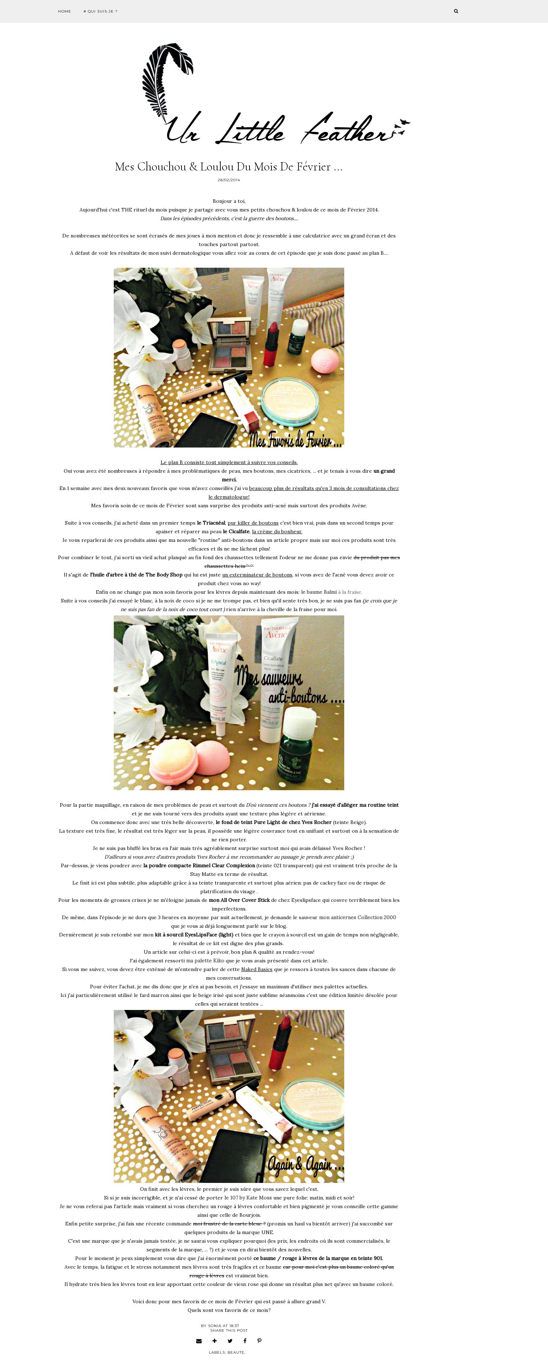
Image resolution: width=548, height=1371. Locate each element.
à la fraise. (331, 592)
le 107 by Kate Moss (248, 1197)
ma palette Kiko (205, 960)
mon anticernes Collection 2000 (357, 917)
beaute (236, 1352)
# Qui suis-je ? (101, 11)
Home (64, 11)
